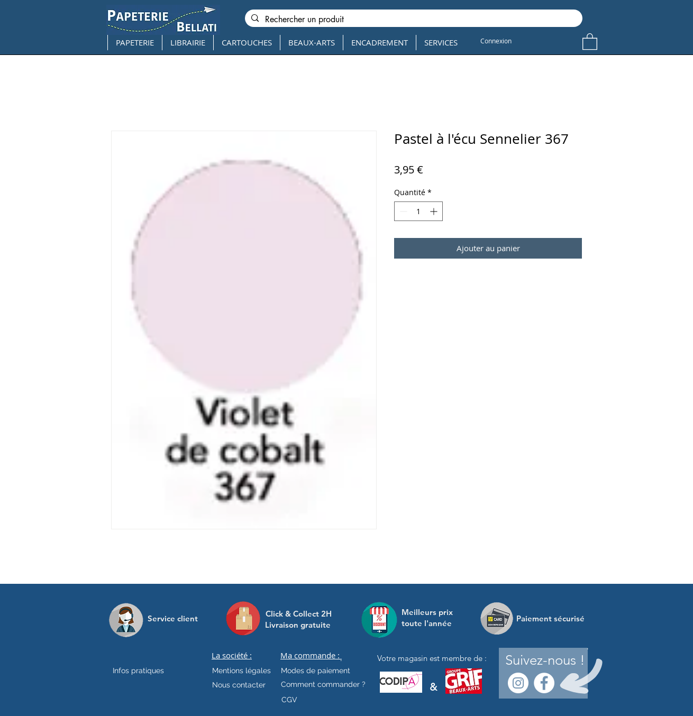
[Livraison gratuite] (298, 624)
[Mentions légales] (241, 670)
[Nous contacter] (239, 685)
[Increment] (434, 211)
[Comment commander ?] (323, 684)
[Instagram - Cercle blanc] (518, 683)
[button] (589, 41)
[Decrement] (402, 211)
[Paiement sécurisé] (550, 618)
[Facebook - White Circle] (544, 683)
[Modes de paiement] (315, 670)
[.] (341, 658)
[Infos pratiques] (148, 670)
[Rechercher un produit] (412, 20)
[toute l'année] (431, 623)
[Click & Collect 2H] (298, 613)
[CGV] (289, 699)
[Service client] (173, 618)
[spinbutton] (418, 211)
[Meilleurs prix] (428, 612)
